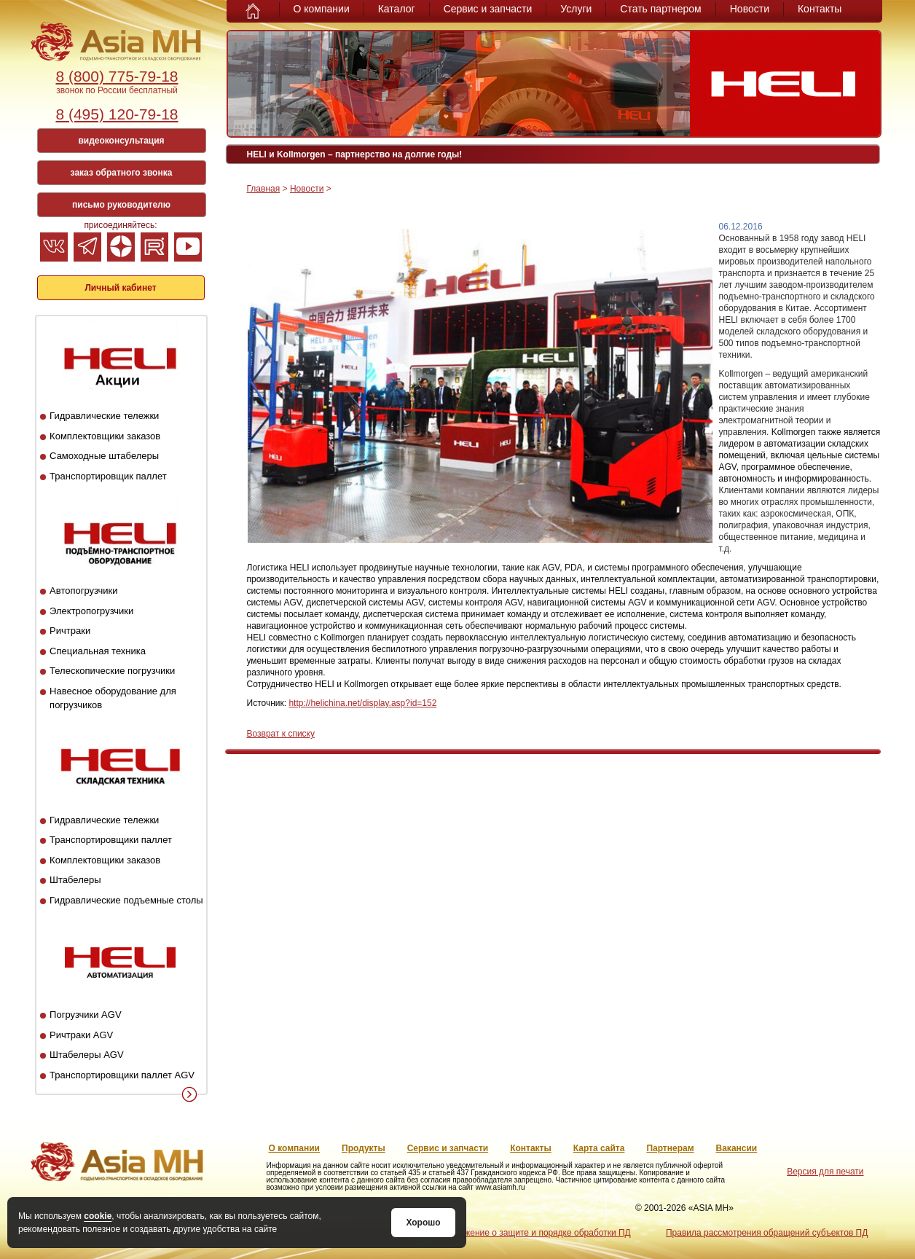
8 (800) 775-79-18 (116, 76)
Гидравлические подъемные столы (126, 900)
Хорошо (423, 1222)
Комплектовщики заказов (105, 436)
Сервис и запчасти (488, 9)
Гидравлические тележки (104, 415)
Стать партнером (660, 9)
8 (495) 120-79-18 (116, 114)
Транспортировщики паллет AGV (122, 1075)
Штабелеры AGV (87, 1054)
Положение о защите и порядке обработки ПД (536, 1233)
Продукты (363, 1148)
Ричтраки (70, 630)
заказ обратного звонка (122, 173)
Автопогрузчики (83, 590)
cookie (97, 1216)
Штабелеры (75, 879)
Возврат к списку (281, 734)
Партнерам (670, 1148)
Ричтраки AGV (81, 1034)
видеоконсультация (121, 141)
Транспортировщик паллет (108, 476)
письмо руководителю (121, 205)
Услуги (576, 9)
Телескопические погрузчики (112, 670)
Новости (749, 9)
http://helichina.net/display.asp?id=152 (362, 703)
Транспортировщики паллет (111, 839)
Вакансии (737, 1148)
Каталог (396, 9)
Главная (263, 189)
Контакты (819, 9)
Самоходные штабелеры (104, 455)
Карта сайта (599, 1148)
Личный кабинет (120, 288)
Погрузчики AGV (85, 1014)
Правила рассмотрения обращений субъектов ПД (767, 1233)
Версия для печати (825, 1171)
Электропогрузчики (91, 610)
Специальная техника (98, 651)
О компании (322, 9)
